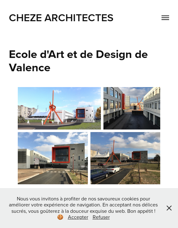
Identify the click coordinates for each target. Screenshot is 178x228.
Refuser (101, 216)
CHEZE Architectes (61, 17)
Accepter (78, 216)
